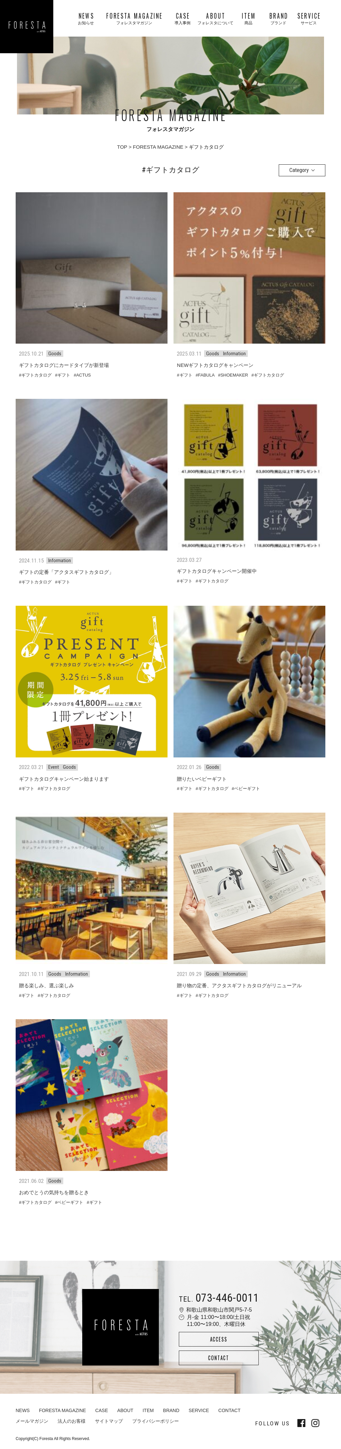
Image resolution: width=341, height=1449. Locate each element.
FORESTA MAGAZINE (158, 147)
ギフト (63, 375)
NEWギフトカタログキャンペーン (215, 365)
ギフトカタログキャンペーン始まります (64, 779)
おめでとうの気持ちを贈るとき (54, 1192)
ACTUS (83, 375)
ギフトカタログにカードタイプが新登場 (64, 365)
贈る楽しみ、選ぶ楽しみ (46, 985)
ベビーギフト (247, 788)
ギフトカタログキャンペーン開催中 (217, 571)
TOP (122, 147)
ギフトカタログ (36, 375)
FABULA (206, 375)
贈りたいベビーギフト (202, 779)
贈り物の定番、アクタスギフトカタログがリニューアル (239, 985)
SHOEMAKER (234, 375)
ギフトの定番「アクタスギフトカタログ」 (66, 572)
